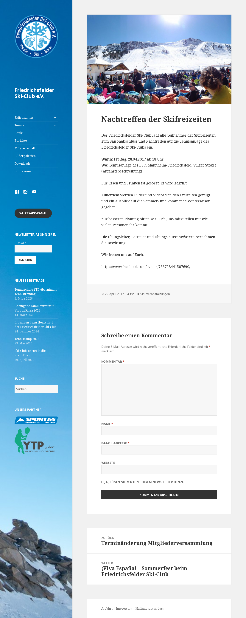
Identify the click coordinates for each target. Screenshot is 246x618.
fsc (132, 294)
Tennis (19, 125)
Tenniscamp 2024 (27, 339)
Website (108, 463)
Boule (19, 133)
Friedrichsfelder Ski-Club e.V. (34, 93)
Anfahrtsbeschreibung (122, 171)
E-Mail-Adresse (115, 443)
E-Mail (20, 243)
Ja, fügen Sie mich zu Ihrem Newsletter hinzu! (143, 482)
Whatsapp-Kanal (33, 213)
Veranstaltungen (158, 294)
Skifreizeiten (24, 117)
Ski (142, 294)
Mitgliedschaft (25, 148)
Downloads (22, 163)
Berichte (21, 140)
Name (107, 424)
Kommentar (113, 362)
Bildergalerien (25, 156)
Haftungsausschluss (150, 608)
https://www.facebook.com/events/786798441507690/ (145, 266)
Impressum (23, 171)
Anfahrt (107, 608)
